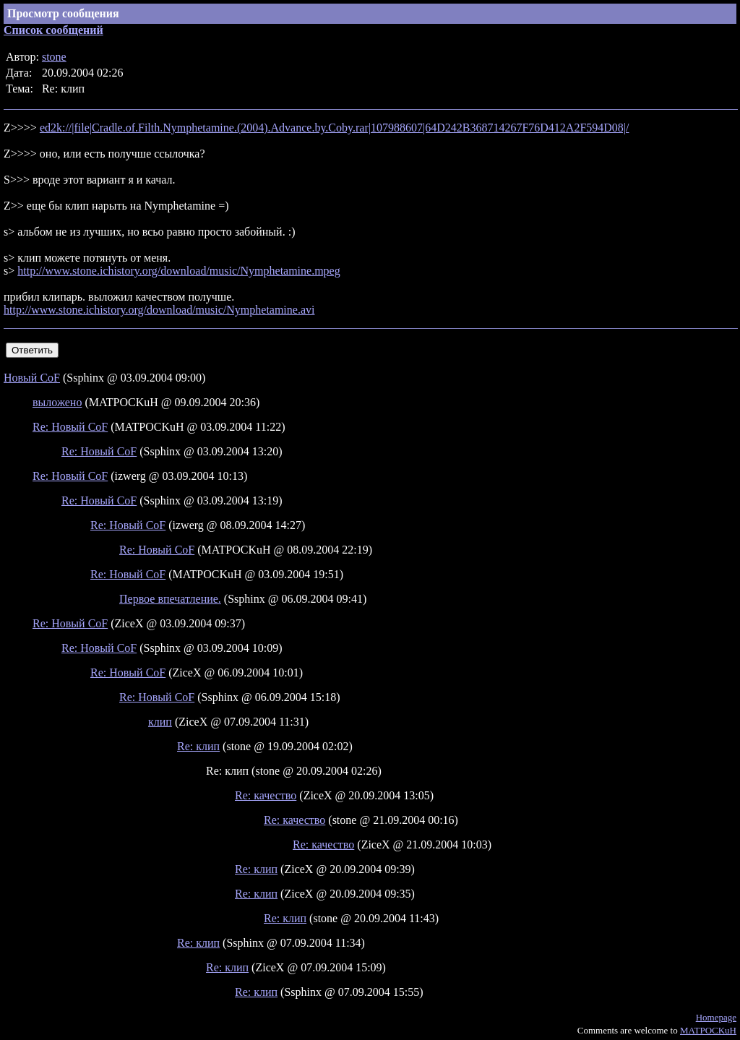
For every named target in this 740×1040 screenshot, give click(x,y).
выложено (57, 402)
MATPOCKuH (708, 1030)
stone (54, 57)
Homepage (716, 1017)
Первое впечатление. (170, 599)
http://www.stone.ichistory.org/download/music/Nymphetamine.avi (159, 310)
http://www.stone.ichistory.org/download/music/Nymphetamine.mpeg (178, 271)
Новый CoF (32, 377)
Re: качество (265, 795)
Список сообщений (53, 30)
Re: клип (198, 746)
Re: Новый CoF (70, 427)
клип (160, 721)
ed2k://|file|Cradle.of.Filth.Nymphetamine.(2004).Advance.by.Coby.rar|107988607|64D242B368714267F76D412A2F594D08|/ (334, 127)
